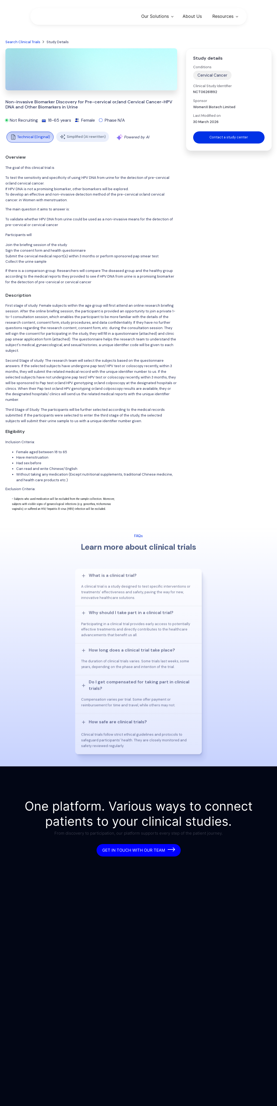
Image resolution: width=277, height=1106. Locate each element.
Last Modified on (207, 115)
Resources (222, 16)
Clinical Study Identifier (212, 86)
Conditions (202, 67)
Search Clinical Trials (22, 42)
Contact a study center (229, 137)
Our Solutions (155, 16)
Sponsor (200, 100)
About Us (192, 16)
